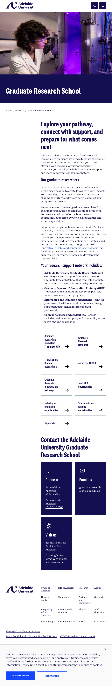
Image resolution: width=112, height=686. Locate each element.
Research (83, 588)
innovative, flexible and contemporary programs (69, 248)
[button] (105, 649)
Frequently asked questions (46, 612)
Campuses (63, 597)
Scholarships (48, 621)
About (97, 588)
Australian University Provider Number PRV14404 (31, 636)
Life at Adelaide (66, 588)
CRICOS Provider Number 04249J (77, 636)
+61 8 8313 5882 (54, 507)
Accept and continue (20, 675)
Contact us (100, 621)
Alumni (82, 609)
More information (52, 675)
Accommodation (66, 621)
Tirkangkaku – (23, 631)
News (82, 621)
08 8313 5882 (53, 494)
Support (98, 597)
